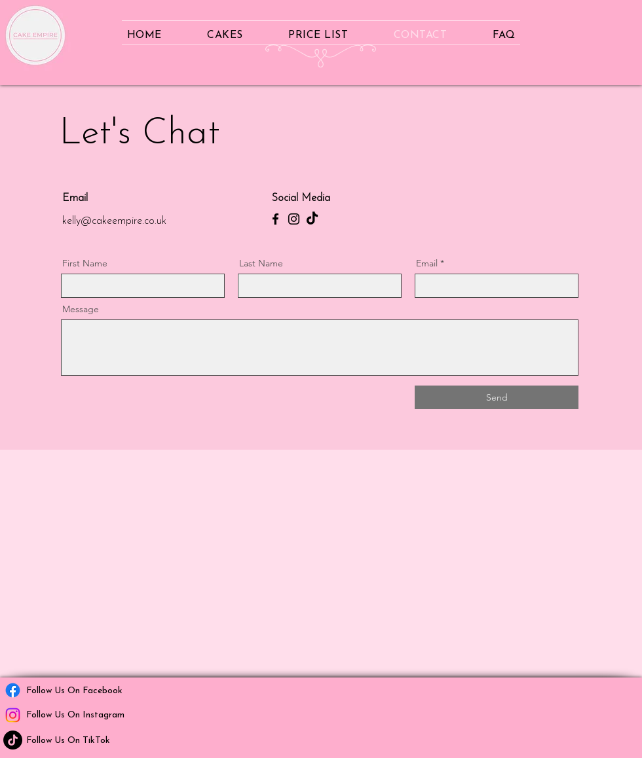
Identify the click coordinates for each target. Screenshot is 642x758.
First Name (84, 263)
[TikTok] (312, 218)
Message (80, 309)
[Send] (496, 397)
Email (427, 263)
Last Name (261, 263)
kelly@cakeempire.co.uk (114, 221)
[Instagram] (293, 218)
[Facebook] (275, 218)
